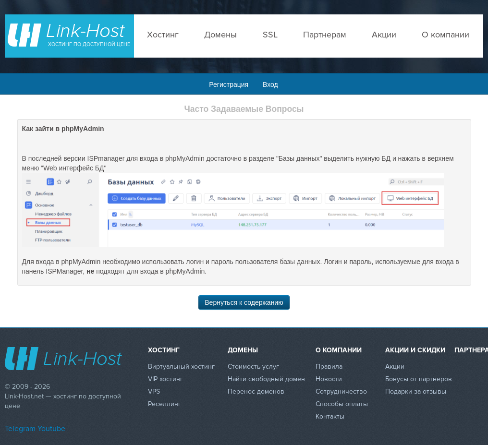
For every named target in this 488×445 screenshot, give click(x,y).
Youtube (51, 428)
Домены (220, 34)
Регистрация (228, 84)
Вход (270, 84)
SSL (270, 34)
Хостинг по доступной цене (89, 44)
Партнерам (324, 34)
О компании (445, 34)
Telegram (20, 428)
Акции (384, 34)
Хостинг (163, 34)
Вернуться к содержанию (244, 302)
